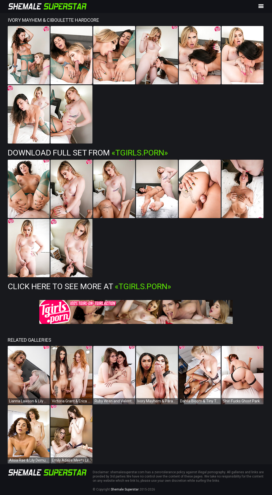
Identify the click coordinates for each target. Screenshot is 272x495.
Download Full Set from (88, 152)
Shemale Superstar (125, 489)
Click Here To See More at (89, 286)
